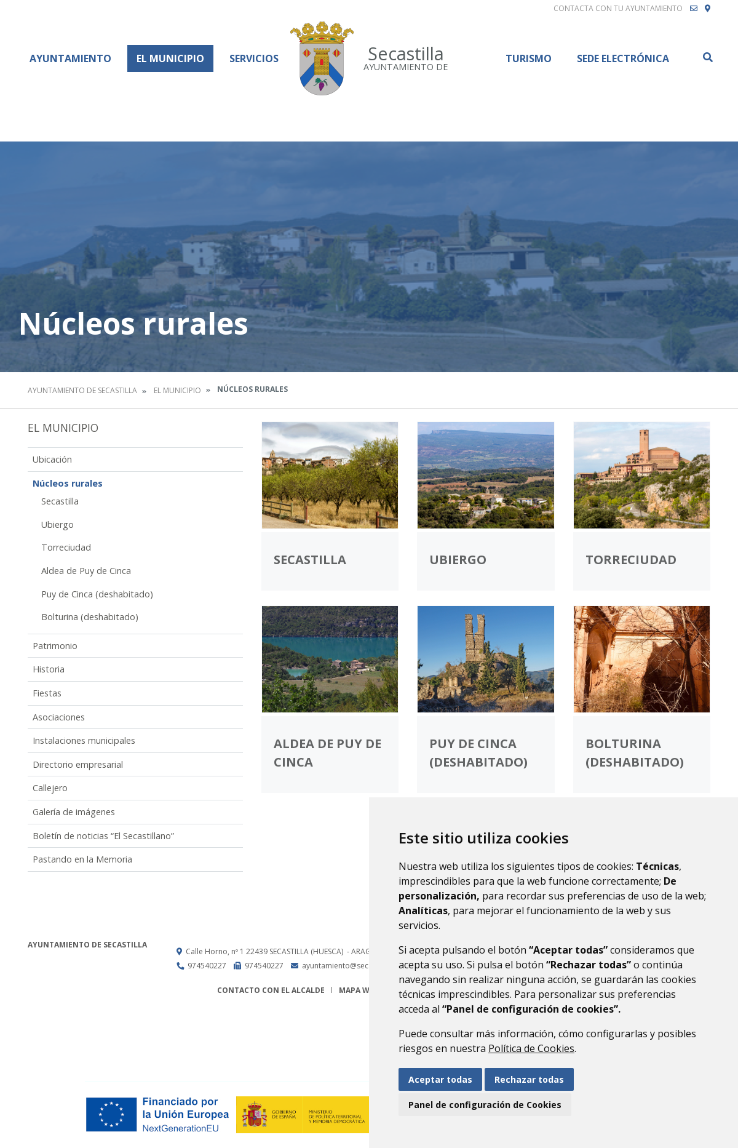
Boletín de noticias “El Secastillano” (103, 836)
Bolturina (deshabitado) (89, 617)
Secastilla (60, 501)
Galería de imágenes (74, 812)
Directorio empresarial (78, 764)
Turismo (529, 58)
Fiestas (47, 693)
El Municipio (170, 58)
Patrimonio (55, 646)
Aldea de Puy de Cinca (86, 570)
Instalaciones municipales (84, 740)
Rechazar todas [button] (529, 1079)
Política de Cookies (531, 1048)
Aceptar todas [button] (440, 1079)
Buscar (707, 57)
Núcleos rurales (68, 483)
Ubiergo (57, 524)
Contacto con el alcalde (271, 990)
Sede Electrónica (623, 58)
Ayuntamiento (70, 58)
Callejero (50, 788)
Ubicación (52, 459)
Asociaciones (59, 717)
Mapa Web (359, 990)
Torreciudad (66, 547)
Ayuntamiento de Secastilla (82, 390)
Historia (49, 669)
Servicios (254, 58)
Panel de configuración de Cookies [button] (484, 1104)
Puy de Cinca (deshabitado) (97, 594)
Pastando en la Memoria (82, 859)
